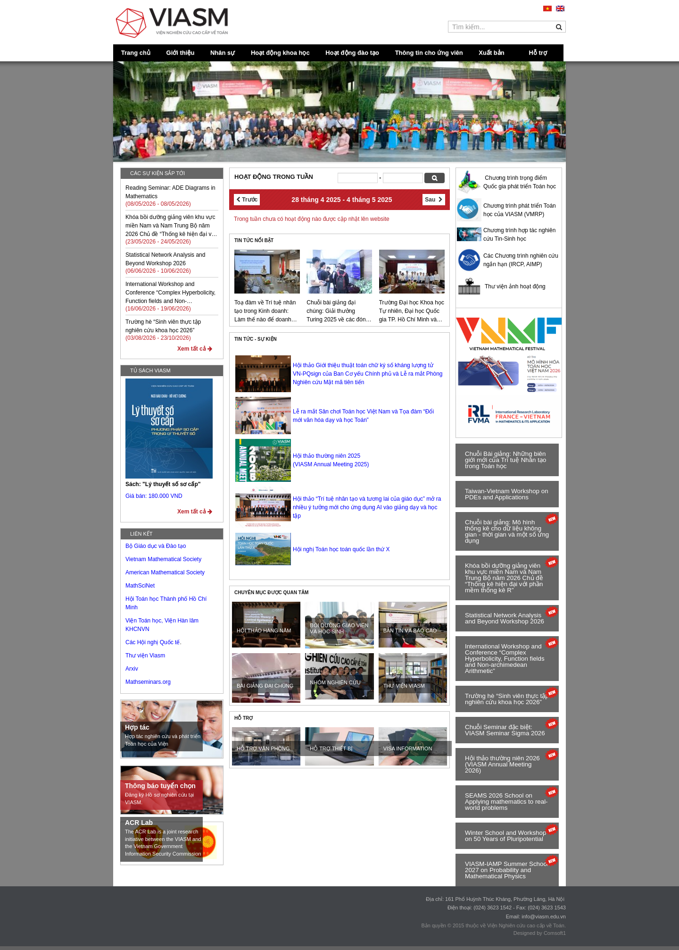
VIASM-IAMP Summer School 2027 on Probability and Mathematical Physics (506, 870)
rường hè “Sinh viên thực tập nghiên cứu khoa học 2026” (507, 699)
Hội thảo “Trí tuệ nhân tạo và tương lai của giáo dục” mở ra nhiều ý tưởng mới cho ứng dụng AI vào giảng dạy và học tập (367, 507)
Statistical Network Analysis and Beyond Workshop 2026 (165, 259)
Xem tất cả (194, 348)
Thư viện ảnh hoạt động (515, 286)
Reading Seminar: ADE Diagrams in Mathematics (170, 192)
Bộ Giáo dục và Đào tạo (155, 546)
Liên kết (141, 534)
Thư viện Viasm (145, 655)
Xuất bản (491, 52)
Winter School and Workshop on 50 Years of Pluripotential (505, 835)
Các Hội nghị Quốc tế (152, 642)
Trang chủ (135, 52)
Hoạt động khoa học (280, 52)
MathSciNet (140, 585)
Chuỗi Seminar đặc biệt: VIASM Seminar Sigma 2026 (505, 730)
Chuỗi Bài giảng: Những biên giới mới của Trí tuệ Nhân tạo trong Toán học (505, 460)
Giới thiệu (180, 52)
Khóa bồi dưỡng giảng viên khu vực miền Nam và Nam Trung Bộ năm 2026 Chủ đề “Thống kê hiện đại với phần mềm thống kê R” (170, 226)
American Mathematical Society (165, 572)
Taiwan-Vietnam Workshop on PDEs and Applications (506, 494)
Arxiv (131, 668)
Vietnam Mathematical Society (163, 559)
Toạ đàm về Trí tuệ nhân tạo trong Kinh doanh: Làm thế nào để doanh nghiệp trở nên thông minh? (265, 311)
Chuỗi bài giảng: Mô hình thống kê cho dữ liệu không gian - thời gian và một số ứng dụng (507, 531)
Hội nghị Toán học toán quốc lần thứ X (341, 549)
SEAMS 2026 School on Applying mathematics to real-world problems (506, 801)
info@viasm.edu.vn (544, 916)
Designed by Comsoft (538, 933)
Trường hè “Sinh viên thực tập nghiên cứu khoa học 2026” (163, 326)
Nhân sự (222, 52)
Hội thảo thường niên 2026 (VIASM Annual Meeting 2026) (502, 764)
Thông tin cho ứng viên (429, 52)
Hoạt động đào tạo (352, 52)
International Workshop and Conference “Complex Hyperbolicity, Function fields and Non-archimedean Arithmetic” (170, 293)
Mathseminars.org (148, 682)
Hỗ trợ (538, 52)
